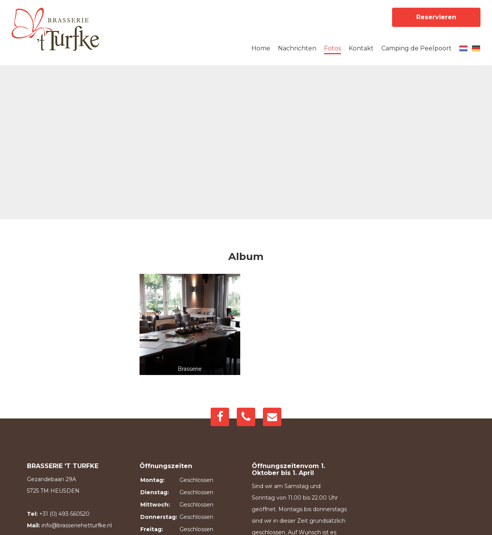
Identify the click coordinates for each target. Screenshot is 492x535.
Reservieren (436, 17)
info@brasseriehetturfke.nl (77, 525)
